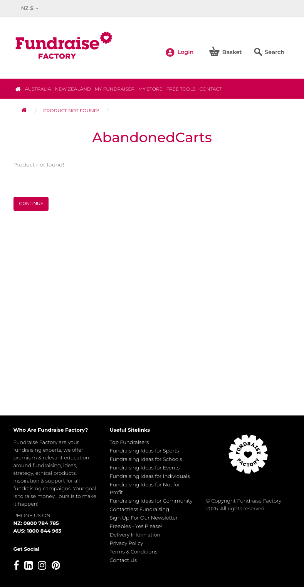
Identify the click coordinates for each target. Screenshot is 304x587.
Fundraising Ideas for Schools (146, 459)
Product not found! (71, 110)
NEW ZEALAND (73, 89)
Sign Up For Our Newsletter (144, 518)
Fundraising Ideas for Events (145, 467)
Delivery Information (135, 534)
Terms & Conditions (134, 551)
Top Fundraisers (129, 442)
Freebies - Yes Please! (136, 526)
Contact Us (123, 560)
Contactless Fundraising (140, 509)
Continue (31, 203)
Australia (38, 89)
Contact (211, 89)
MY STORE (150, 89)
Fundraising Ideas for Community (151, 501)
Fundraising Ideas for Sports (144, 450)
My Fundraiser (114, 89)
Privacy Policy (126, 543)
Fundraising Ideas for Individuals (150, 476)
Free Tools (180, 89)
